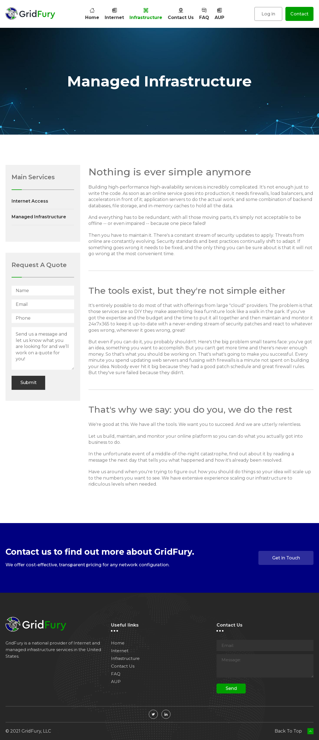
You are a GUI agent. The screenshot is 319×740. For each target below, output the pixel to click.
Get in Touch (286, 558)
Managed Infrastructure (39, 216)
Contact (299, 14)
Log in (268, 14)
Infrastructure (145, 14)
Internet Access (30, 201)
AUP (219, 14)
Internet (114, 14)
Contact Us (181, 14)
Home (92, 14)
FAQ (204, 14)
